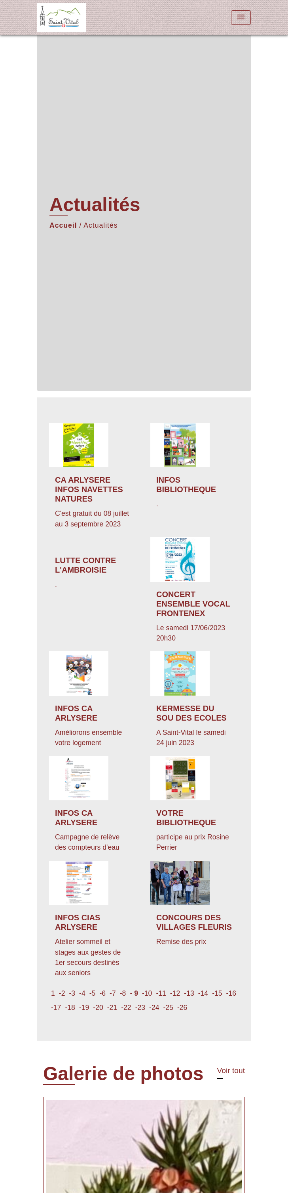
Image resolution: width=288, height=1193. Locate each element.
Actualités (100, 225)
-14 (203, 993)
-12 (175, 993)
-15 (217, 993)
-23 (140, 1007)
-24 (154, 1007)
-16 (231, 993)
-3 (72, 993)
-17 (56, 1007)
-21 (112, 1007)
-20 (98, 1007)
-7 (113, 993)
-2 (62, 993)
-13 (189, 993)
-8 (123, 993)
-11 (161, 993)
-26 (182, 1007)
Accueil (63, 225)
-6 (102, 993)
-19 (84, 1007)
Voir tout (231, 1070)
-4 (82, 993)
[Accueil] (67, 17)
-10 (147, 993)
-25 (168, 1007)
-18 (70, 1007)
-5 (92, 993)
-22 (126, 1007)
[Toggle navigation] (241, 17)
